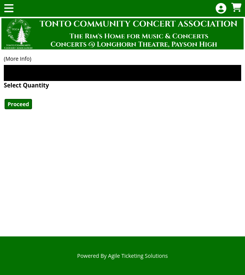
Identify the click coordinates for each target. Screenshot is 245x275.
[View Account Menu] (221, 8)
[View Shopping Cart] (236, 7)
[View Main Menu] (8, 8)
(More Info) (17, 58)
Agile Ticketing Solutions (138, 255)
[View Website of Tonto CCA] (122, 34)
